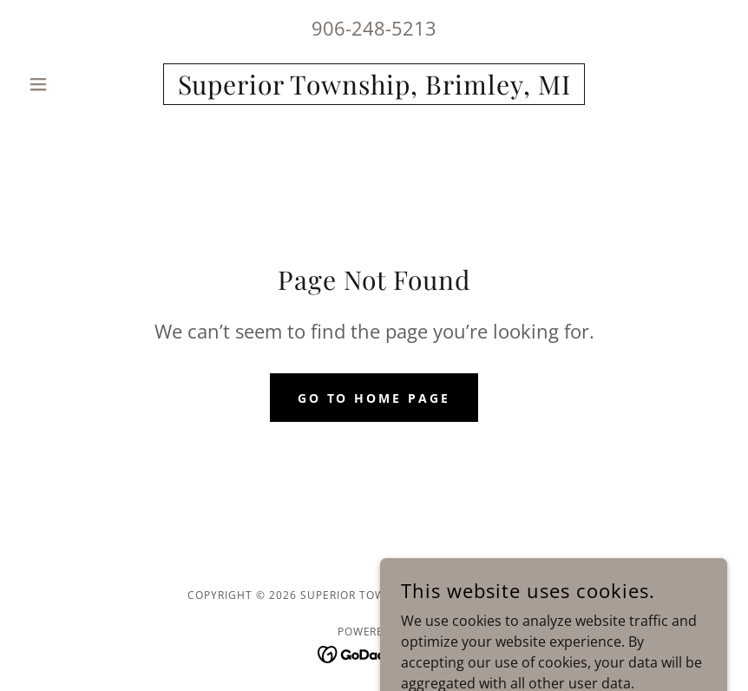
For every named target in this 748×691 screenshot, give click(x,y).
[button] (74, 84)
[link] (374, 89)
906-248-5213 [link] (374, 28)
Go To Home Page (374, 398)
